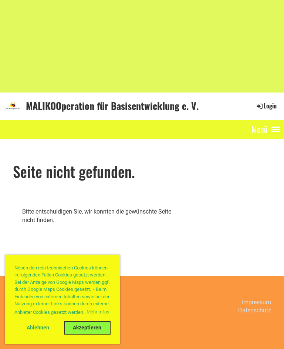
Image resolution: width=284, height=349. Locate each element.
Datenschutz (254, 310)
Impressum (256, 302)
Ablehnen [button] (38, 328)
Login (266, 105)
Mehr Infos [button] (98, 312)
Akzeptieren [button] (87, 328)
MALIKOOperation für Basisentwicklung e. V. (112, 106)
